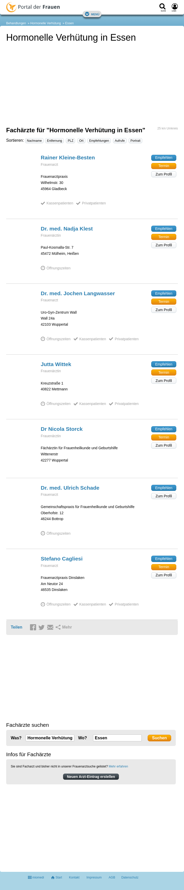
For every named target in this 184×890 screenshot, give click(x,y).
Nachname (34, 140)
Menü (92, 14)
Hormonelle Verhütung (45, 23)
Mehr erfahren (118, 766)
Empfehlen (163, 158)
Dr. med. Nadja (67, 229)
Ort (81, 140)
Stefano (62, 559)
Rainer (68, 157)
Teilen (16, 627)
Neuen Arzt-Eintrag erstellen (91, 777)
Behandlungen (16, 23)
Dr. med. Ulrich (70, 488)
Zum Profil (164, 174)
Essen (69, 23)
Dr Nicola (62, 429)
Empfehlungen (99, 140)
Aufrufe (120, 140)
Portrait (135, 140)
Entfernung (54, 140)
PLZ (70, 140)
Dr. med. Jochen (78, 293)
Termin (163, 166)
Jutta (56, 364)
